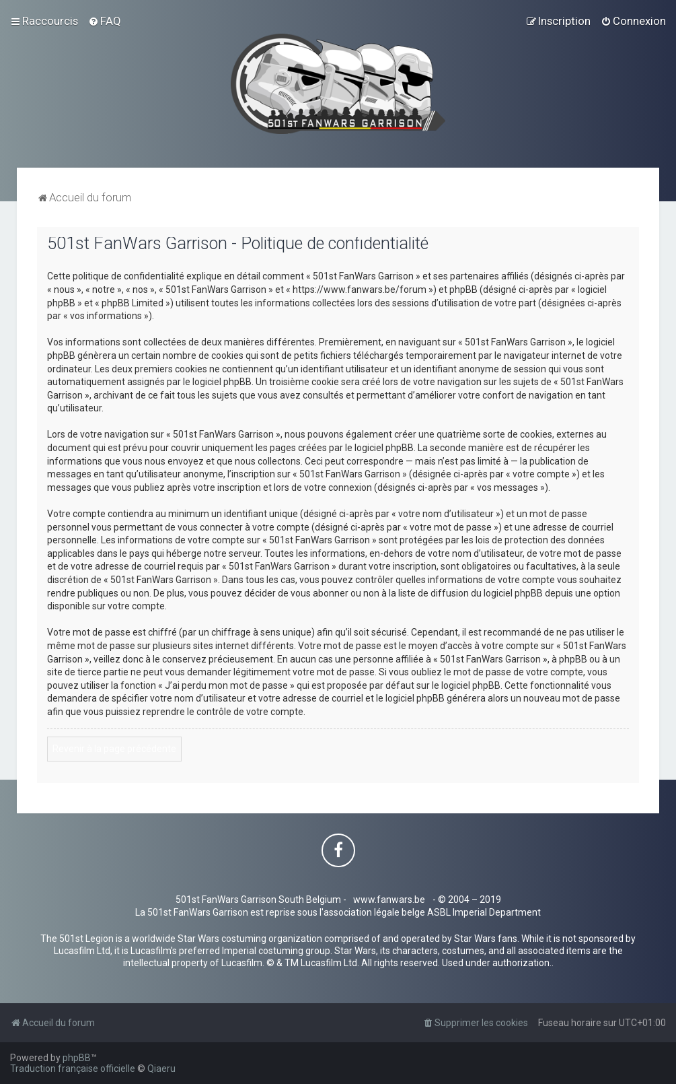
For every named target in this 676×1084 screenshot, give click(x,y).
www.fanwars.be (389, 899)
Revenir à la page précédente (114, 748)
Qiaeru (161, 1068)
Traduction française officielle (72, 1068)
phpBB (77, 1057)
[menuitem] (104, 20)
